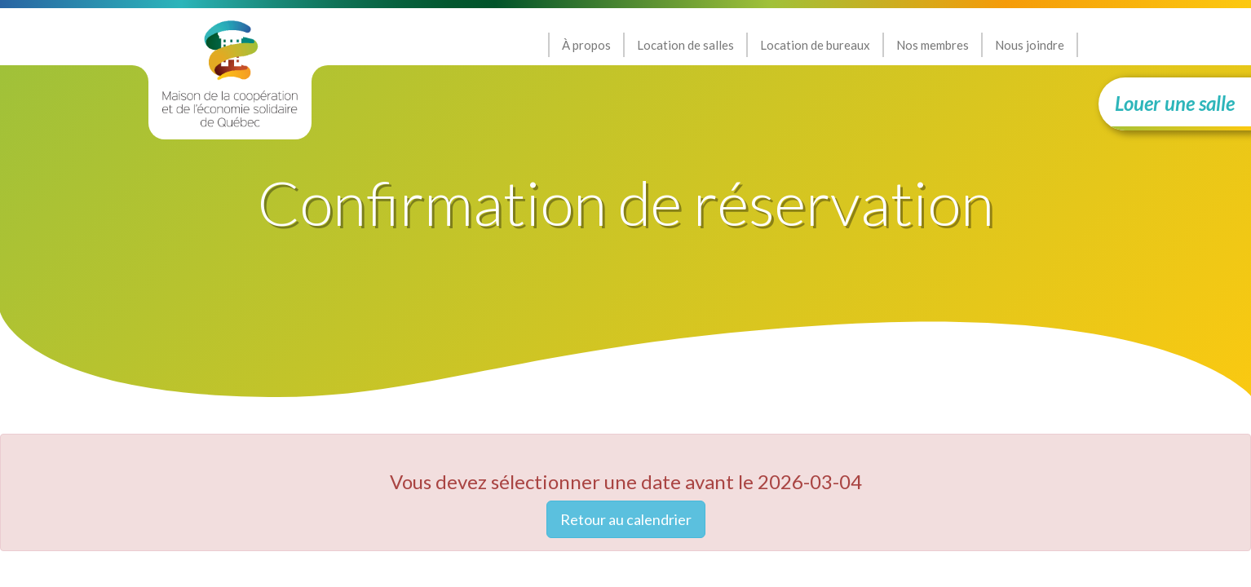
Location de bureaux (815, 45)
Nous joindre (1029, 45)
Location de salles (685, 45)
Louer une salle (1175, 103)
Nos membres (932, 45)
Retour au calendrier (626, 519)
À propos (586, 45)
